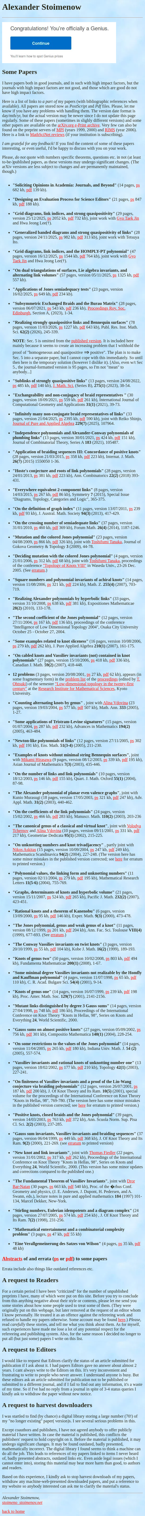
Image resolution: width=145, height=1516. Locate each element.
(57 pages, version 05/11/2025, (70, 272)
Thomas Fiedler (102, 1152)
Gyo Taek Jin (128, 218)
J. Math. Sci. (63, 385)
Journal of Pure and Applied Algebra (43, 423)
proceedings (107, 679)
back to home (13, 1511)
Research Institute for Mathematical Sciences (76, 688)
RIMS (110, 130)
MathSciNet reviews (47, 134)
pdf (29, 190)
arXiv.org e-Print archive (78, 125)
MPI (60, 130)
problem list (75, 679)
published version (86, 341)
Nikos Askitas (24, 849)
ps (138, 185)
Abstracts (12, 1258)
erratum (38, 570)
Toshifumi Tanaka (106, 542)
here (119, 859)
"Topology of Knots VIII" (64, 565)
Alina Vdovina (115, 703)
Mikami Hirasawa (36, 759)
